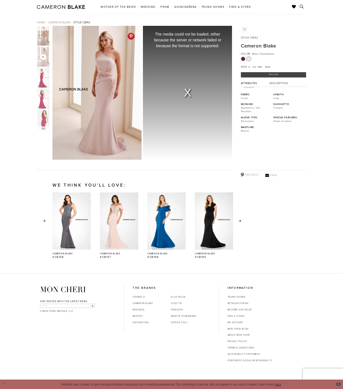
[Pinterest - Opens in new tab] (131, 36)
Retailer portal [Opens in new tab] (238, 303)
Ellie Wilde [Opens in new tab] (178, 296)
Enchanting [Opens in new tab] (141, 322)
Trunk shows (237, 296)
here (278, 384)
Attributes (249, 88)
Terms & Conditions (241, 347)
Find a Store (273, 77)
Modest (138, 316)
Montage (139, 309)
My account (235, 322)
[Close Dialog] (5, 384)
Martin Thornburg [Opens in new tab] (183, 316)
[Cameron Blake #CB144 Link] (214, 225)
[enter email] (67, 307)
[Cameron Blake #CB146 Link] (166, 225)
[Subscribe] (90, 307)
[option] (96, 93)
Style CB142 (82, 22)
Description (278, 88)
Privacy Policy (237, 341)
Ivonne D (139, 296)
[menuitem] (118, 7)
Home (41, 22)
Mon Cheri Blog (238, 328)
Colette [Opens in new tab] (176, 303)
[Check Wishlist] (294, 7)
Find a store (236, 316)
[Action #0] (97, 93)
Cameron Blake (59, 22)
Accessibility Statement (244, 354)
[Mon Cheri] (63, 289)
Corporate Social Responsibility (250, 360)
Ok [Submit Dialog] (336, 384)
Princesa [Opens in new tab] (177, 309)
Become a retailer (240, 309)
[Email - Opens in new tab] (271, 175)
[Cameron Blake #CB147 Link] (119, 225)
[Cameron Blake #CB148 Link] (71, 225)
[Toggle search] (302, 7)
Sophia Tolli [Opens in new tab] (179, 322)
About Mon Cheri (239, 335)
